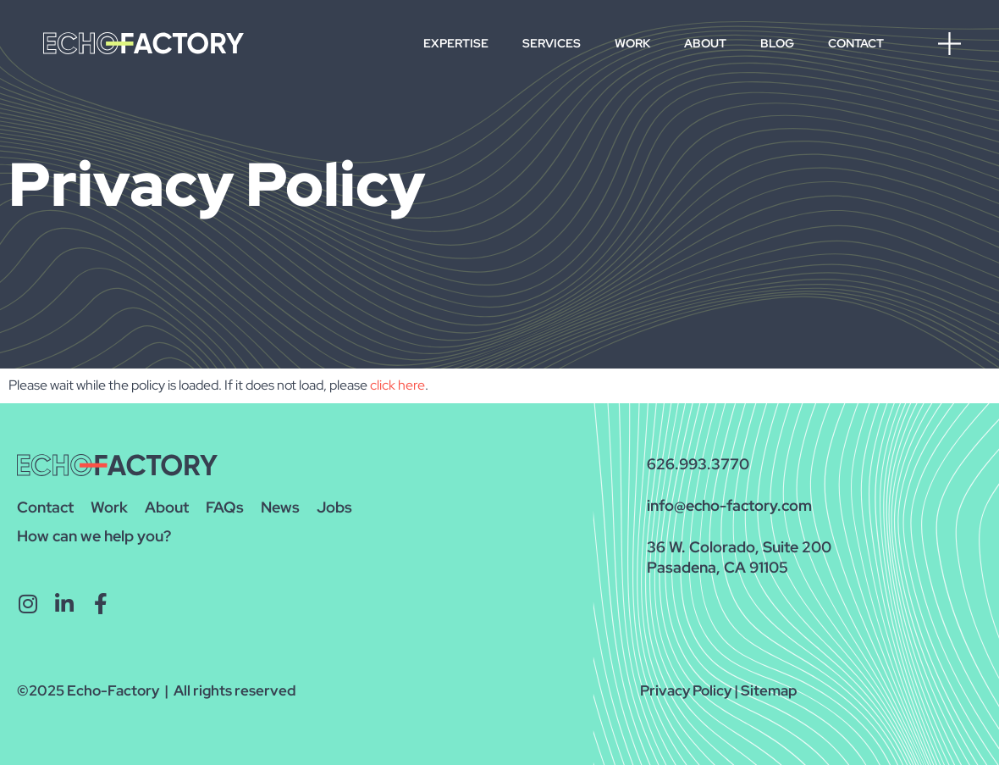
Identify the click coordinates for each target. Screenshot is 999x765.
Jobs (334, 507)
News (280, 507)
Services (551, 43)
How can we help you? (94, 536)
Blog (777, 43)
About (705, 43)
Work (632, 43)
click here (397, 385)
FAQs (225, 507)
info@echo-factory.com (729, 505)
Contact (856, 43)
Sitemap (769, 690)
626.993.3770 (698, 464)
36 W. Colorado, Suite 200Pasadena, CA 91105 (739, 557)
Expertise (455, 43)
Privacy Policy (685, 690)
